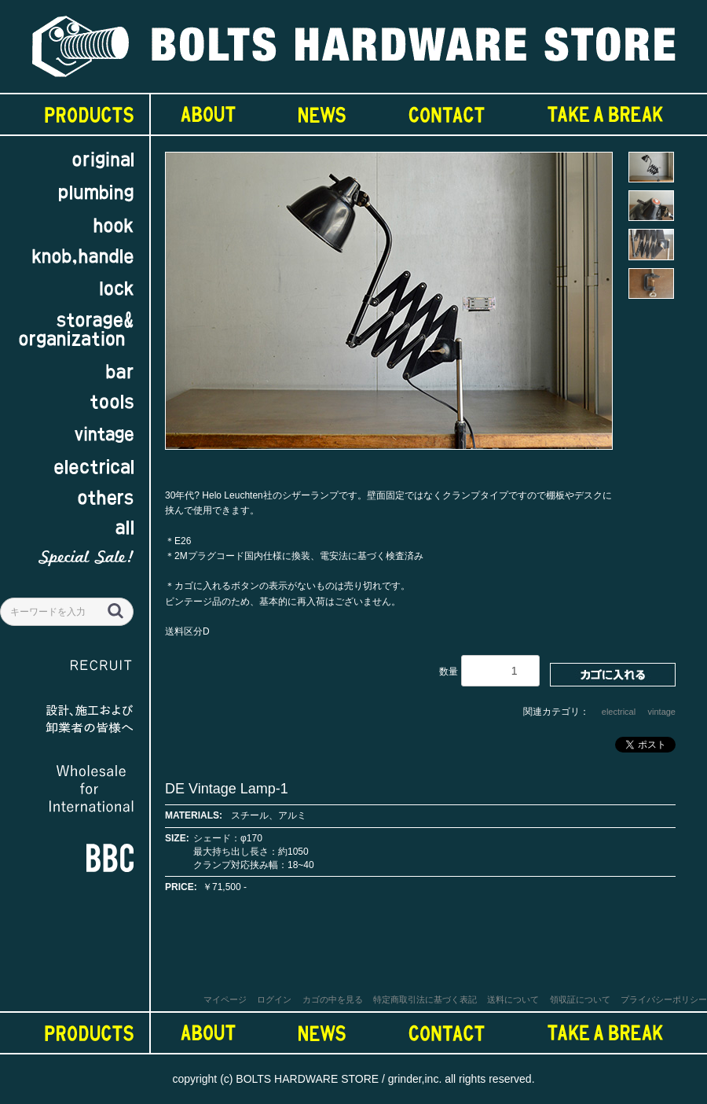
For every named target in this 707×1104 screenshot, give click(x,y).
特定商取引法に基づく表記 (425, 999)
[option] (389, 308)
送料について (513, 999)
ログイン (274, 999)
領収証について (580, 999)
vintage (662, 711)
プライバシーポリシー (664, 999)
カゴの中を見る (332, 999)
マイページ (225, 999)
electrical (619, 711)
